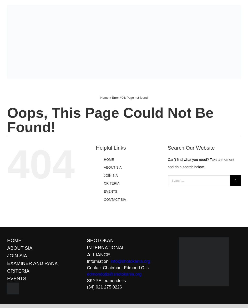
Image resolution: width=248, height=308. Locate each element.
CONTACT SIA (115, 199)
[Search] (235, 180)
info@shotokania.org (130, 261)
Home (104, 97)
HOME (109, 159)
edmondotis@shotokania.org (114, 274)
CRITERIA (111, 183)
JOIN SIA (111, 175)
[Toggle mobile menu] (240, 81)
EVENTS (110, 191)
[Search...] (199, 180)
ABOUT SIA (112, 167)
